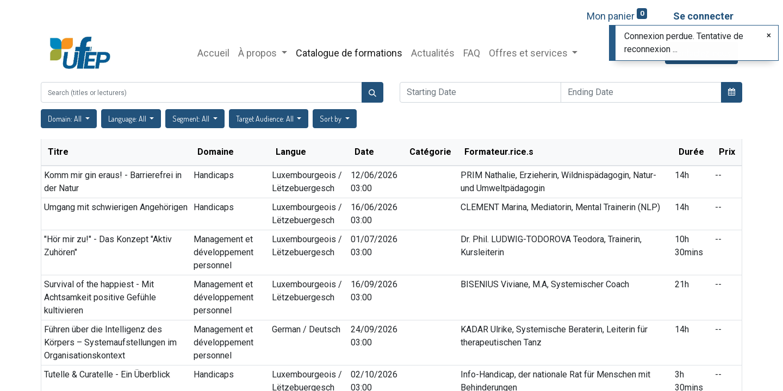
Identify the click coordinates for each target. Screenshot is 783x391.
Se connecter (703, 16)
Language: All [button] (128, 118)
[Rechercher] (372, 92)
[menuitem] (213, 53)
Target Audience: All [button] (265, 118)
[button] (731, 92)
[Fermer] (769, 35)
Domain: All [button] (65, 118)
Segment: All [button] (191, 118)
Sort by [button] (331, 118)
